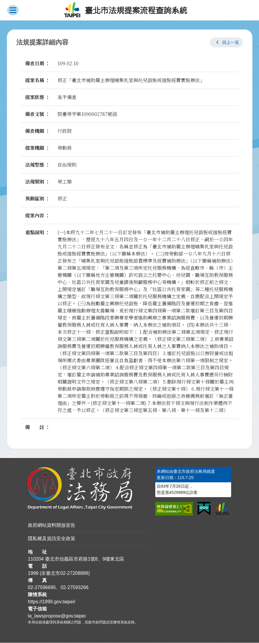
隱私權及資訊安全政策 (51, 538)
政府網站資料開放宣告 (51, 525)
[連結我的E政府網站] (204, 509)
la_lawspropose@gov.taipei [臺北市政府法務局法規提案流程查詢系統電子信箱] (57, 616)
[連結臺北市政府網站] (222, 510)
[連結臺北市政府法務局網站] (87, 488)
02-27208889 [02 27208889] (74, 573)
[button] (226, 43)
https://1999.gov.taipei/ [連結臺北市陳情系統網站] (51, 601)
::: (2, 470)
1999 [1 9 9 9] (33, 573)
